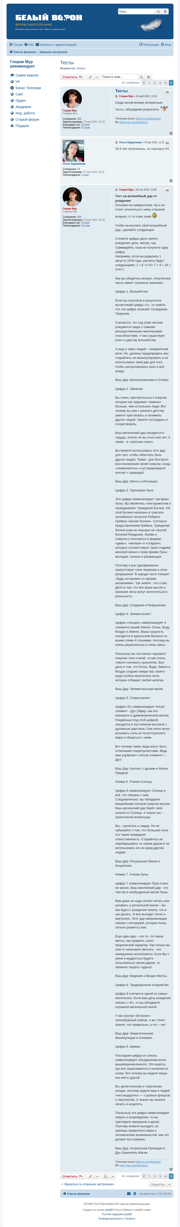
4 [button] (165, 83)
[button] (143, 83)
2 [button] (154, 83)
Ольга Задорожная (74, 163)
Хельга (80, 68)
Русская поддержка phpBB (117, 1214)
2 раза (85, 175)
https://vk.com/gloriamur (133, 122)
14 (78, 169)
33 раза (85, 124)
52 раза (86, 127)
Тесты (67, 62)
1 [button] (149, 83)
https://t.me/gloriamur (148, 118)
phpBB (108, 1210)
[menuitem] (29, 45)
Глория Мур (70, 110)
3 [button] (160, 83)
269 (79, 119)
